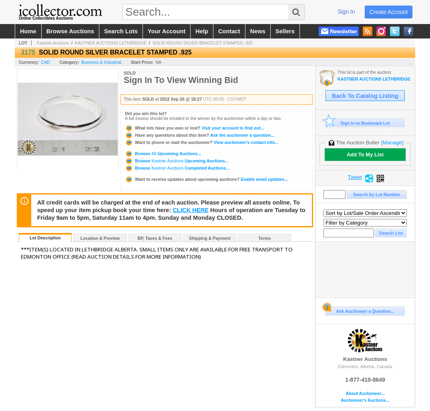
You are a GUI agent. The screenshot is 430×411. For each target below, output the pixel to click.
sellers (285, 31)
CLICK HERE (191, 210)
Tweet (355, 177)
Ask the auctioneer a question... (199, 135)
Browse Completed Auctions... (177, 168)
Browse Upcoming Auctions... (163, 153)
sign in (346, 11)
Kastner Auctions (53, 42)
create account (389, 12)
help (201, 31)
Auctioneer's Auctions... (365, 400)
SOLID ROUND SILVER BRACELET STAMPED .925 (203, 42)
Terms (264, 238)
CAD (45, 62)
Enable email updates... (206, 179)
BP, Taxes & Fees (155, 238)
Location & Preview (100, 238)
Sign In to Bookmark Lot (358, 123)
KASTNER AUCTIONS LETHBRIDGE (111, 42)
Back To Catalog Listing (365, 96)
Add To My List (365, 155)
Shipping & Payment (210, 238)
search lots (121, 31)
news (257, 31)
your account (166, 31)
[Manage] (392, 143)
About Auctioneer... (365, 393)
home (28, 31)
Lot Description (45, 237)
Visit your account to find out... (194, 128)
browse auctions (70, 31)
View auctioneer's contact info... (201, 142)
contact (229, 31)
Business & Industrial (101, 62)
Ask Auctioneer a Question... (360, 310)
